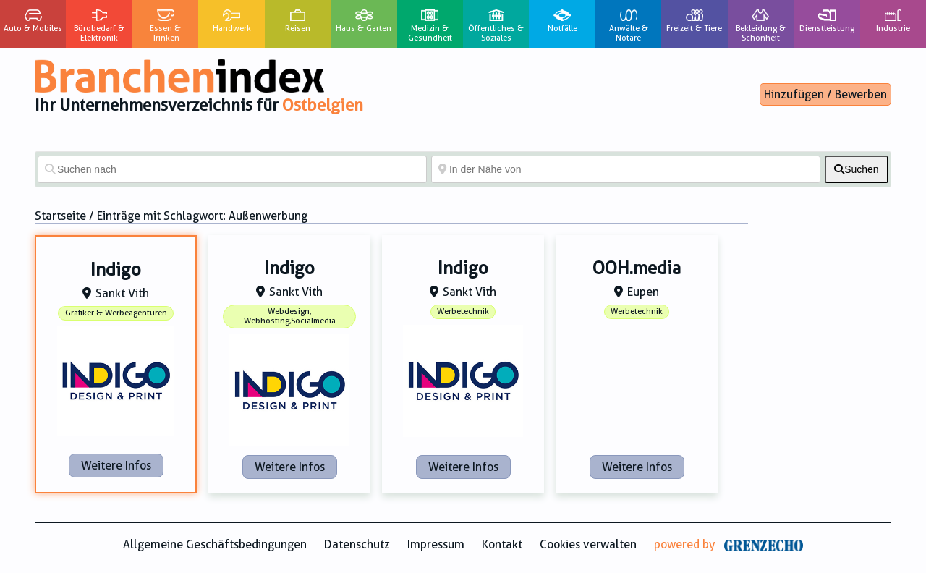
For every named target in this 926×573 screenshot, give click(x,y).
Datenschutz (357, 544)
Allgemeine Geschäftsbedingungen (215, 544)
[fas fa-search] (856, 169)
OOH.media (636, 268)
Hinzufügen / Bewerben (825, 94)
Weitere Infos (116, 465)
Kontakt (502, 544)
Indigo (115, 270)
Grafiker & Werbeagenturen (116, 313)
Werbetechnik (463, 311)
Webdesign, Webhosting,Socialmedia (290, 316)
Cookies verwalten (588, 544)
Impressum (435, 544)
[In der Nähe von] (625, 169)
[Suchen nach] (232, 169)
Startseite (60, 216)
